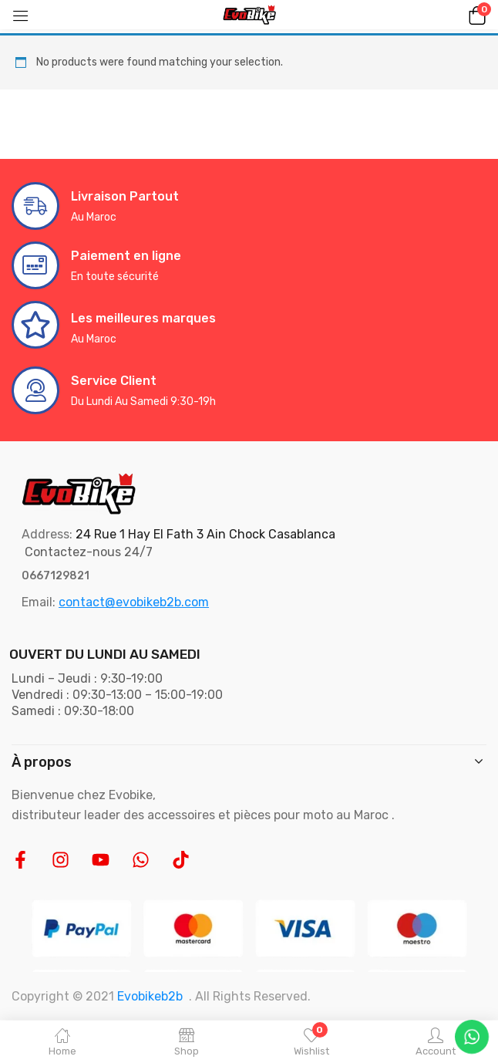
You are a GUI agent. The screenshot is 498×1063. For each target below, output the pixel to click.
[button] (474, 15)
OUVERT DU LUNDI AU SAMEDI (104, 654)
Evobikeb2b (150, 996)
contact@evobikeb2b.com (134, 602)
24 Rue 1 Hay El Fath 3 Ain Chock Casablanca (205, 534)
